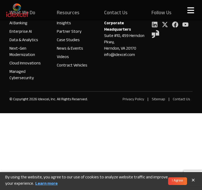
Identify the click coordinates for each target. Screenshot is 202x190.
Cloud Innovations (25, 63)
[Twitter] (165, 25)
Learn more (46, 184)
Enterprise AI (20, 32)
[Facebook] (175, 25)
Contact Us (181, 99)
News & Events (70, 49)
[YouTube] (185, 25)
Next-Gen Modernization (22, 52)
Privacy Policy (133, 99)
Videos (63, 57)
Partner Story (69, 32)
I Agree (177, 181)
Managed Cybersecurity (21, 75)
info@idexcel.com (119, 55)
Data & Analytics (23, 40)
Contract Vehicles (72, 65)
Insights (64, 23)
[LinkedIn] (155, 25)
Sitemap (159, 99)
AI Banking (18, 23)
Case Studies (68, 40)
